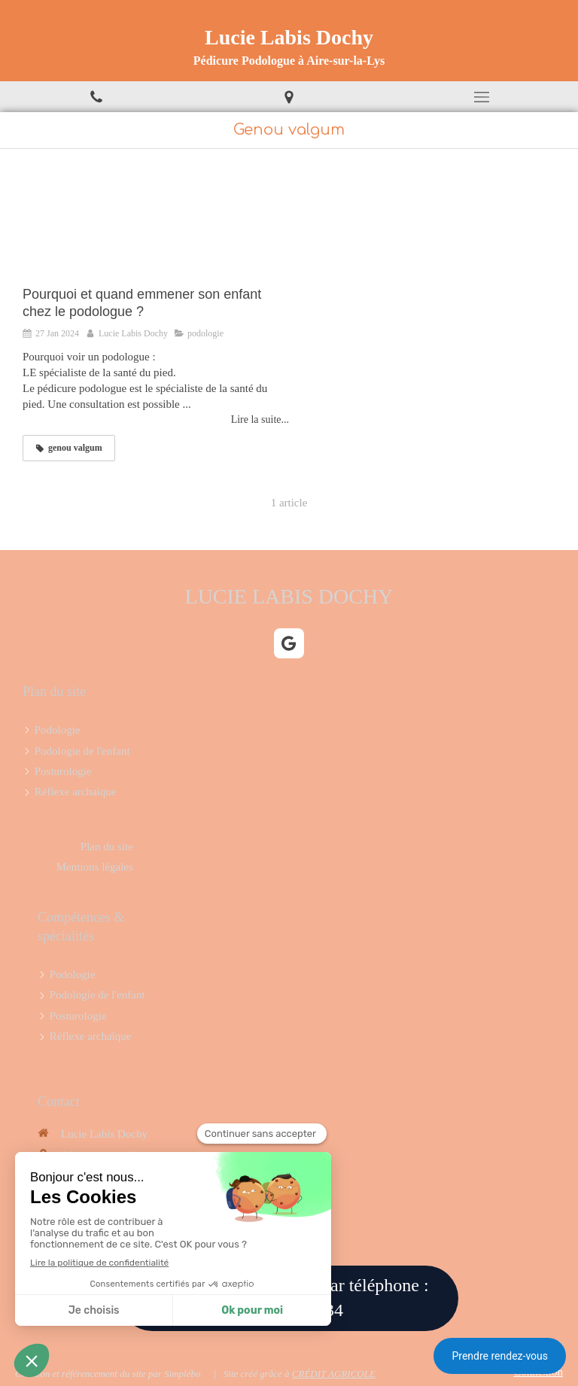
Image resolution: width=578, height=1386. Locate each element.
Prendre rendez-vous (500, 1356)
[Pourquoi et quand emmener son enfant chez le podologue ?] (156, 225)
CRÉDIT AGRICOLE (334, 1373)
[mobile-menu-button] (481, 97)
